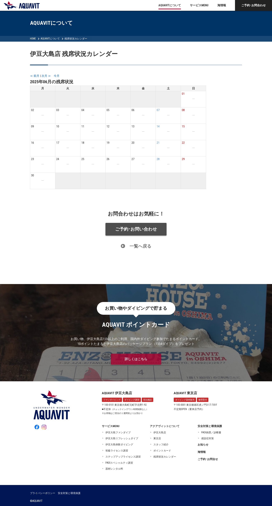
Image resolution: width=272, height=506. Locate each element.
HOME (33, 38)
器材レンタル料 (114, 468)
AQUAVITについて (169, 5)
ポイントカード (162, 450)
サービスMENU (199, 5)
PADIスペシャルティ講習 (119, 462)
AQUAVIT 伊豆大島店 (117, 393)
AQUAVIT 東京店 (185, 393)
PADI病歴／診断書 (211, 432)
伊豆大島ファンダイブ (118, 432)
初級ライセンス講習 (116, 450)
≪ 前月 (34, 76)
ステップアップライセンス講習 (123, 456)
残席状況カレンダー (75, 38)
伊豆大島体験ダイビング (119, 444)
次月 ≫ (46, 76)
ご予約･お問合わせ (253, 5)
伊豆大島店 (159, 432)
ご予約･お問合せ (208, 459)
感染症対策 (207, 438)
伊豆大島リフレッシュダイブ (121, 438)
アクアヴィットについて (164, 426)
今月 (56, 76)
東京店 (157, 438)
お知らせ (203, 444)
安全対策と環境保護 (210, 426)
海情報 (221, 5)
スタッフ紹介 (161, 444)
